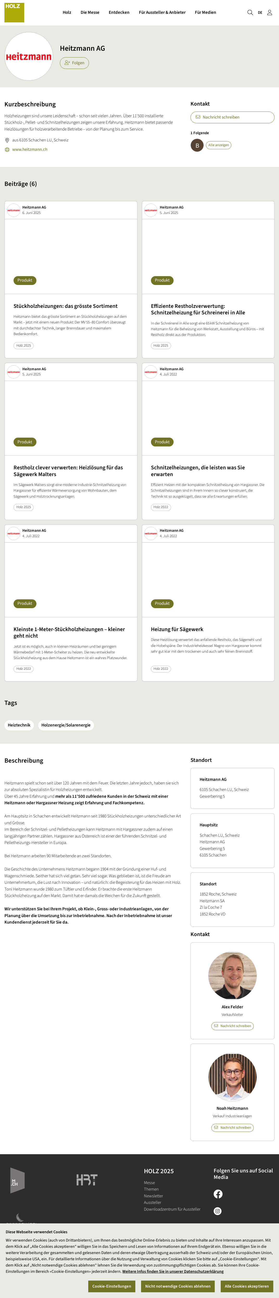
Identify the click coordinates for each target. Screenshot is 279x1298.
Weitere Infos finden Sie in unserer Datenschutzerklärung (173, 1271)
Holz (67, 12)
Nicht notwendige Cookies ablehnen (178, 1286)
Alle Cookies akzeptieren (247, 1286)
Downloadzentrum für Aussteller (172, 1209)
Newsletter (153, 1196)
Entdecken (119, 12)
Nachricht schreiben (217, 117)
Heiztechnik (19, 725)
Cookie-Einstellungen (111, 1286)
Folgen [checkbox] (75, 63)
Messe (149, 1183)
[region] (139, 1260)
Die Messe (90, 12)
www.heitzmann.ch (25, 150)
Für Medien (205, 12)
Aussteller (152, 1202)
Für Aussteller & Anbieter (162, 12)
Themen (151, 1189)
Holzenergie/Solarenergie (66, 725)
